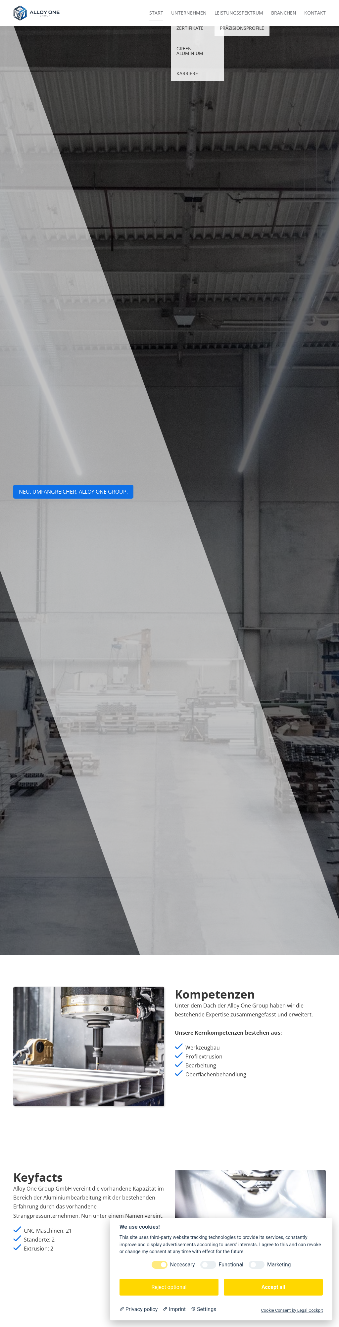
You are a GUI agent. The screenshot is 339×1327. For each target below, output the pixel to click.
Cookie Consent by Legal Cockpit (292, 1310)
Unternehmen (189, 13)
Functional (231, 1264)
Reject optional (168, 1287)
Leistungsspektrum (239, 13)
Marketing (279, 1264)
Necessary (182, 1264)
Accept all (273, 1287)
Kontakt (315, 13)
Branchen (283, 13)
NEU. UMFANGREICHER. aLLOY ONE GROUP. (73, 491)
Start (156, 13)
